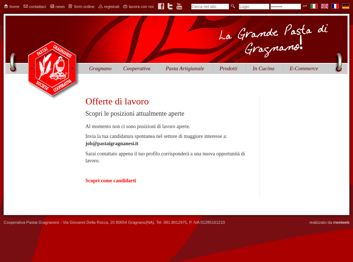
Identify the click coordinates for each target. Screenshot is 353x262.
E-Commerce (304, 68)
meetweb (341, 222)
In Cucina (263, 68)
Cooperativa (137, 68)
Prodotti (228, 68)
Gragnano (100, 68)
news (60, 6)
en (324, 6)
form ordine (84, 6)
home (14, 6)
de (345, 6)
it (314, 6)
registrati (111, 6)
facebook (161, 6)
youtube (179, 6)
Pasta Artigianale (185, 68)
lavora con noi (141, 6)
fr (335, 6)
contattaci (37, 6)
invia (232, 6)
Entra (304, 6)
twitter (170, 6)
